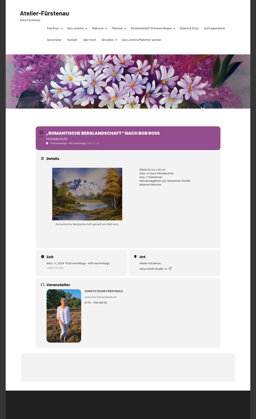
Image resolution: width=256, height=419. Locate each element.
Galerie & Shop (189, 28)
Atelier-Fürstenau (45, 13)
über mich (89, 39)
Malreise (118, 28)
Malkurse (99, 28)
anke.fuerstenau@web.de (101, 297)
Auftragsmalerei (214, 28)
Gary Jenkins (76, 28)
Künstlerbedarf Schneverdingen (152, 28)
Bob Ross (54, 28)
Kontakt (72, 39)
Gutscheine (54, 39)
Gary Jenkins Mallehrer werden (141, 39)
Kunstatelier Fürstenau (104, 291)
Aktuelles (109, 39)
